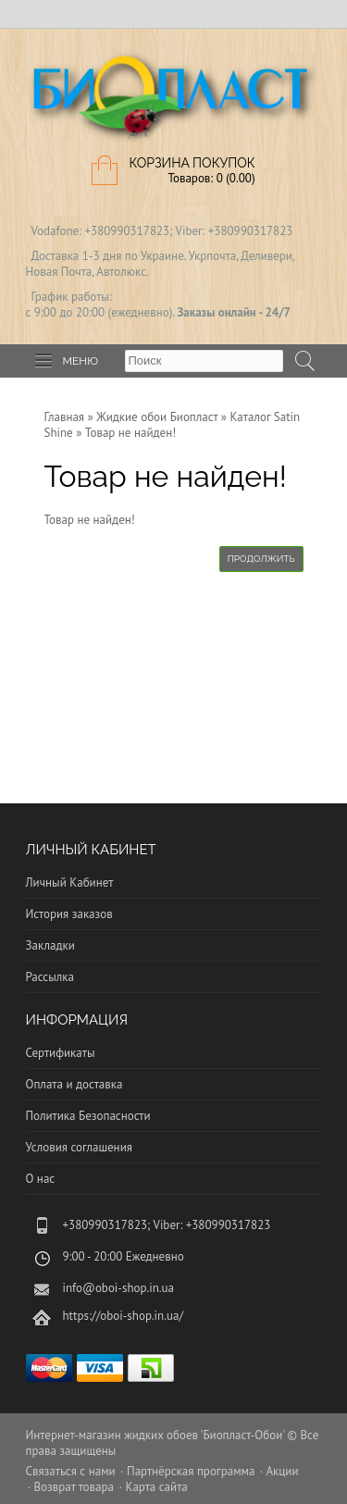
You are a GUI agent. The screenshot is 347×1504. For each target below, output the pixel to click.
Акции (282, 1471)
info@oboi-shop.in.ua (119, 1288)
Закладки (50, 945)
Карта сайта (156, 1487)
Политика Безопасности (88, 1116)
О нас (41, 1179)
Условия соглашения (79, 1147)
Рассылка (50, 977)
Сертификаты (60, 1053)
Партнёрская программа (190, 1471)
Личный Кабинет (70, 882)
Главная (64, 417)
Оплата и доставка (74, 1084)
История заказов (69, 914)
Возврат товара (73, 1487)
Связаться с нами (71, 1471)
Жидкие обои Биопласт (156, 417)
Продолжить (261, 558)
